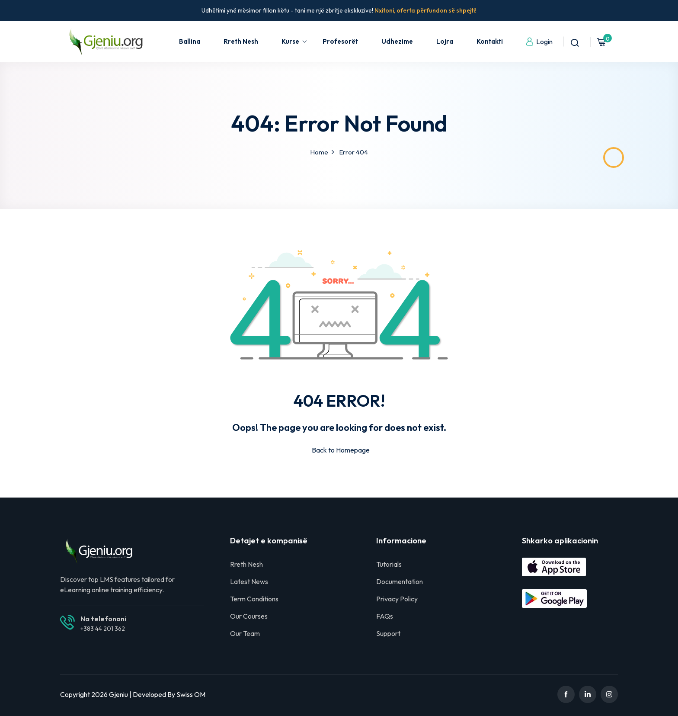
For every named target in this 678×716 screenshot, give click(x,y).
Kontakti (490, 41)
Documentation (399, 581)
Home (319, 152)
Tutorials (389, 564)
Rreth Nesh (241, 41)
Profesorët (340, 41)
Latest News (249, 581)
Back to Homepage (339, 450)
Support (388, 633)
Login (539, 41)
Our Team (245, 633)
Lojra (444, 41)
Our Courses (249, 616)
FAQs (384, 616)
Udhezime (397, 41)
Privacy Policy (397, 598)
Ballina (189, 41)
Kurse (294, 41)
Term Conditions (254, 598)
